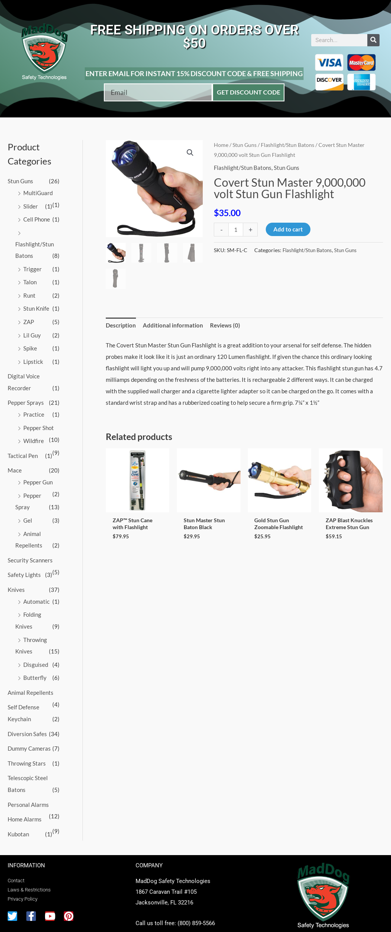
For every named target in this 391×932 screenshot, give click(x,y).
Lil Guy (32, 331)
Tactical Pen (23, 449)
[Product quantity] (235, 229)
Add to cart (288, 229)
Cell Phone (36, 218)
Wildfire (33, 435)
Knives (16, 580)
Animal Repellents (30, 681)
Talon (30, 280)
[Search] (373, 40)
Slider (30, 205)
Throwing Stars (27, 750)
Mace (15, 464)
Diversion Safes (27, 721)
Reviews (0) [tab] (225, 325)
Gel (27, 512)
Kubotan (18, 819)
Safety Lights (24, 566)
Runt (29, 293)
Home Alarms (25, 805)
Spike (30, 344)
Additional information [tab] (173, 325)
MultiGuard (38, 192)
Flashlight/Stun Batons (287, 145)
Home (221, 145)
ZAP (28, 318)
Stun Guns (20, 181)
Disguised (35, 653)
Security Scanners (30, 551)
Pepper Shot (38, 422)
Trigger (32, 267)
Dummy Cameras (29, 735)
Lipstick (33, 357)
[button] (190, 153)
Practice (33, 409)
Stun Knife (36, 305)
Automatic (36, 591)
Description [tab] (121, 325)
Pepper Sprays (26, 397)
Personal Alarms (28, 790)
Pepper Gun (38, 475)
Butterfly (35, 666)
